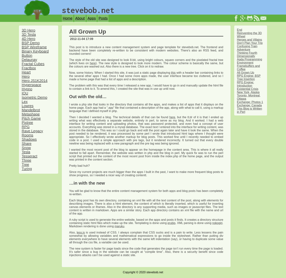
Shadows (29, 139)
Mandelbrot (31, 110)
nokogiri (217, 223)
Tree (25, 165)
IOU (25, 93)
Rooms (27, 135)
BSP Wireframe (34, 47)
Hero (26, 76)
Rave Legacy (32, 131)
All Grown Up (245, 72)
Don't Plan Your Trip (250, 43)
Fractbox (29, 68)
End (239, 29)
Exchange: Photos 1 (250, 102)
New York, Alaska (248, 92)
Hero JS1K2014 (34, 81)
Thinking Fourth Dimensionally (247, 54)
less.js (81, 232)
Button (27, 55)
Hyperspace (31, 85)
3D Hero (28, 30)
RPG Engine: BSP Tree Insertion (249, 77)
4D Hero (28, 39)
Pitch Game (31, 118)
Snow (26, 148)
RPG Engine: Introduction (245, 84)
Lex (25, 102)
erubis (171, 223)
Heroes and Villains (249, 39)
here (93, 63)
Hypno (27, 89)
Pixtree (27, 123)
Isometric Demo (34, 97)
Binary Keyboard (35, 51)
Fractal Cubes (33, 64)
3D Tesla (29, 34)
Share (26, 144)
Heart (26, 72)
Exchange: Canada (249, 105)
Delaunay (29, 60)
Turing (27, 169)
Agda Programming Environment (249, 61)
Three (26, 160)
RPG (26, 127)
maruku (119, 226)
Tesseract (29, 156)
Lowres (27, 106)
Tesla (26, 152)
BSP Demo (31, 43)
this (173, 72)
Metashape (31, 114)
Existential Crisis (247, 88)
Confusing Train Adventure (247, 48)
